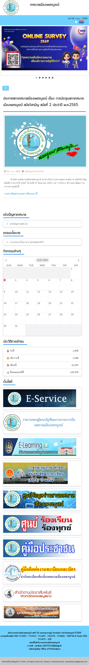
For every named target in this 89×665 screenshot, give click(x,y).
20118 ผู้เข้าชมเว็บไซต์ (33, 171)
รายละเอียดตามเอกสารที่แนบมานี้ (20, 193)
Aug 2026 (42, 260)
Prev (5, 50)
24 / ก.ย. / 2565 (12, 171)
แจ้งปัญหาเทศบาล (19, 223)
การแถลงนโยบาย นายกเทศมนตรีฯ (27, 242)
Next (83, 50)
